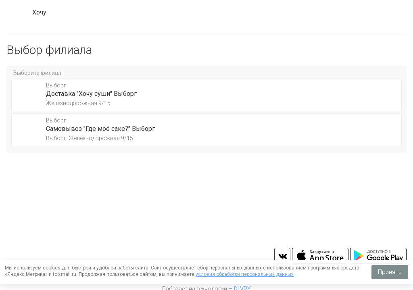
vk (282, 256)
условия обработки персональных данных (245, 274)
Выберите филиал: (38, 73)
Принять (390, 272)
